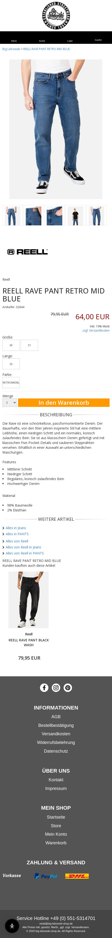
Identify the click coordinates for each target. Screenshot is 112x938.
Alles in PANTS (17, 534)
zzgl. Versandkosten (96, 330)
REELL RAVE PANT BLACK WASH (29, 642)
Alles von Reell (17, 541)
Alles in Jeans (16, 528)
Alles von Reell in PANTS (25, 553)
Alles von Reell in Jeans (23, 547)
